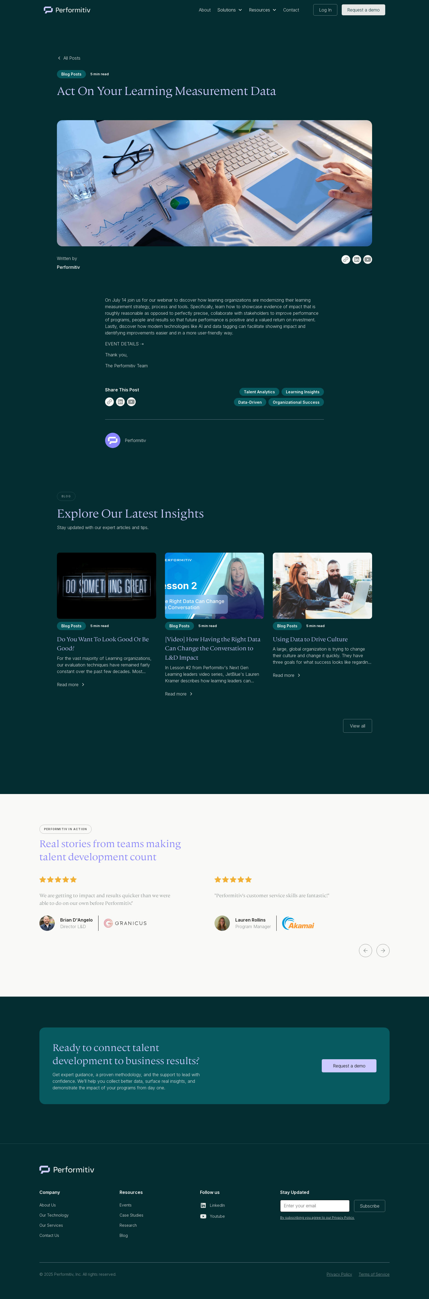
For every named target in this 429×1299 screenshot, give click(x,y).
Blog (124, 1235)
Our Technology (54, 1215)
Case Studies (131, 1215)
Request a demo (363, 10)
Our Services (51, 1225)
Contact (291, 10)
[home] (67, 9)
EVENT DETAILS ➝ (124, 344)
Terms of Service (374, 1274)
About (205, 10)
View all (357, 726)
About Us (47, 1205)
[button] (229, 9)
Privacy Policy (339, 1274)
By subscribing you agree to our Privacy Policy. (317, 1218)
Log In (325, 10)
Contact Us (49, 1235)
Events (126, 1205)
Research (128, 1225)
